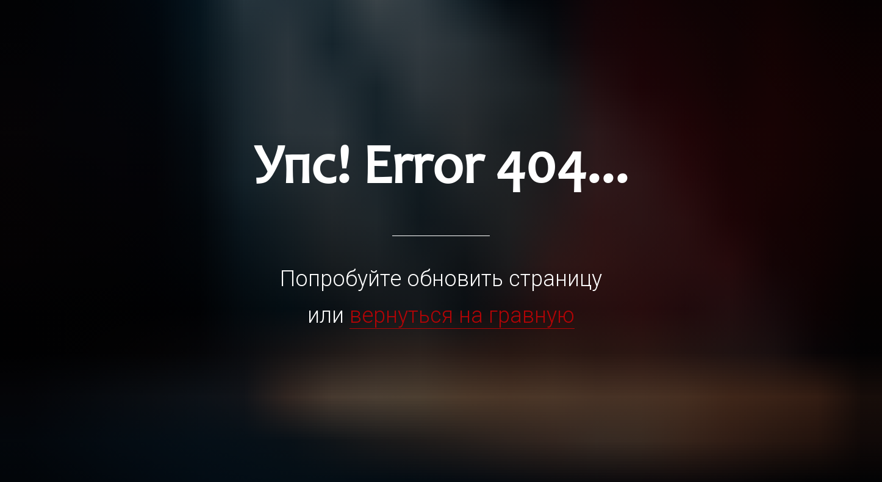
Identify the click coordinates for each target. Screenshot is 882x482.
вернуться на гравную (462, 315)
